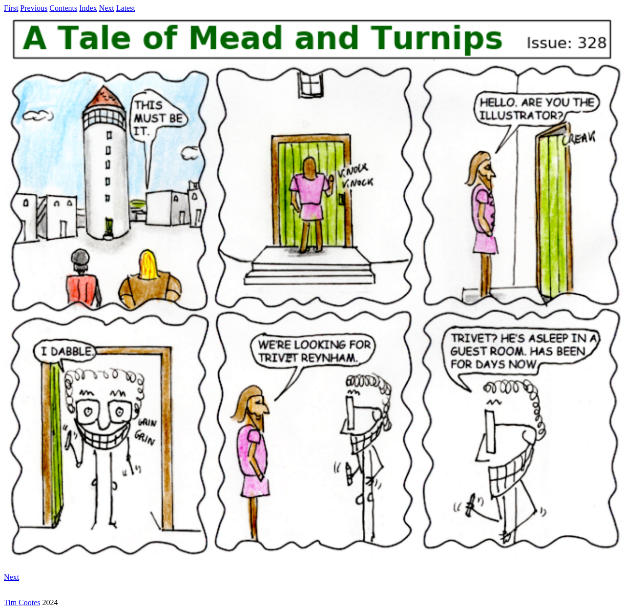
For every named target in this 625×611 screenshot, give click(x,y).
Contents (63, 8)
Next (106, 8)
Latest (125, 8)
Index (88, 8)
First (11, 8)
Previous (33, 8)
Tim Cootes (22, 602)
